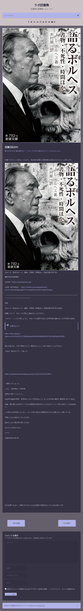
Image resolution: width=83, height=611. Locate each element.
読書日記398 (15, 326)
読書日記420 (11, 147)
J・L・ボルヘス (28, 151)
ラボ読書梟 (41, 5)
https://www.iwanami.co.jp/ (21, 282)
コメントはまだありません (53, 151)
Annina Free (41, 605)
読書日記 (40, 151)
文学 (35, 151)
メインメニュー (42, 15)
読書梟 (20, 151)
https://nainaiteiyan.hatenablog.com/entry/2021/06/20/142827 (28, 374)
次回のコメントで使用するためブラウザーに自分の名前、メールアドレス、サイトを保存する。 (41, 589)
